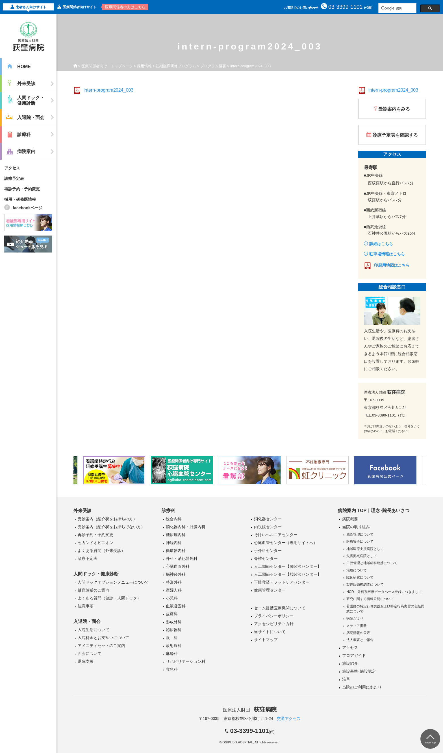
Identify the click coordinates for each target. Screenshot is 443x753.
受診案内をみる (394, 109)
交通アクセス (289, 718)
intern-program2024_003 (108, 90)
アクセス (12, 168)
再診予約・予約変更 (22, 189)
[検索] (396, 8)
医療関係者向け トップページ (107, 66)
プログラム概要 (213, 66)
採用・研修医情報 (20, 199)
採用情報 (144, 66)
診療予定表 (14, 178)
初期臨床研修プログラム (176, 66)
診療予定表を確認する (395, 135)
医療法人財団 (250, 709)
